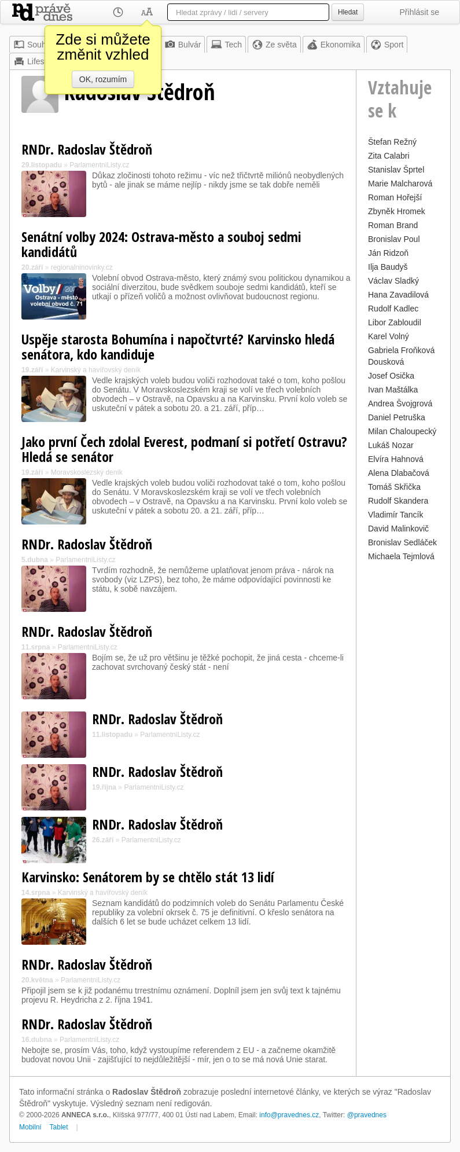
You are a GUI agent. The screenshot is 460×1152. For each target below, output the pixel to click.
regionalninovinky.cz (82, 267)
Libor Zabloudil (394, 322)
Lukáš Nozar (391, 445)
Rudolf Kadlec (393, 308)
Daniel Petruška (396, 417)
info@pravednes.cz (289, 1115)
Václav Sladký (393, 280)
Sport (386, 44)
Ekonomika (333, 44)
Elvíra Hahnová (396, 459)
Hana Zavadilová (398, 294)
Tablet (59, 1127)
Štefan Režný (392, 141)
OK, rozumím (103, 79)
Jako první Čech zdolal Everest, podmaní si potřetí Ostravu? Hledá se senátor (184, 449)
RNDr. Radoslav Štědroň (86, 149)
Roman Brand (393, 225)
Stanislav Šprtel (396, 169)
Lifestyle (35, 61)
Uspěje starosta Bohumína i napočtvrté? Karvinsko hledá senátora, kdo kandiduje (177, 346)
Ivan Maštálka (393, 389)
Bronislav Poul (394, 239)
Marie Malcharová (400, 183)
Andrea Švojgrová (400, 403)
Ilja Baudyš (387, 267)
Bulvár (182, 44)
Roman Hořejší (395, 197)
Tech (226, 44)
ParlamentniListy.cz (99, 165)
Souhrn (33, 44)
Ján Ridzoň (388, 253)
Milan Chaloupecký (402, 431)
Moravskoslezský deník (87, 472)
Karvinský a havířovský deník (96, 370)
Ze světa (274, 44)
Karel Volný (388, 336)
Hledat (348, 12)
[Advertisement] (403, 738)
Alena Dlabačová (398, 473)
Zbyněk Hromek (396, 211)
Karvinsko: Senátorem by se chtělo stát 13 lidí (147, 876)
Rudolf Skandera (398, 500)
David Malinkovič (398, 528)
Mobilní (30, 1127)
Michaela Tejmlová (401, 556)
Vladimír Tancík (395, 514)
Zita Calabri (389, 155)
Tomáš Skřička (394, 486)
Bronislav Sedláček (402, 542)
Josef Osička (391, 375)
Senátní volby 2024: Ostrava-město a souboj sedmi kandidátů (161, 244)
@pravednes (367, 1115)
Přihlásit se (419, 12)
